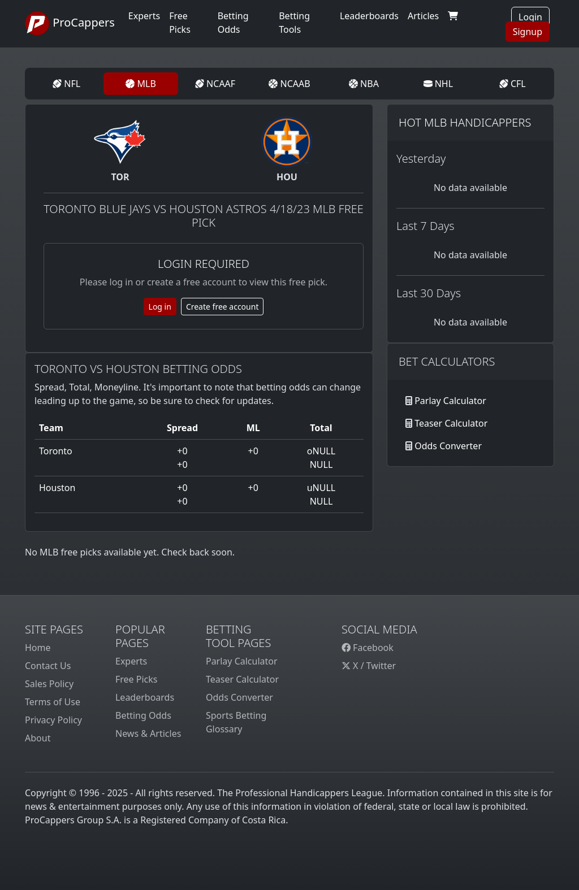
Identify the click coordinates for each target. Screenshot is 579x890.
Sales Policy (49, 684)
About (37, 738)
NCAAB (289, 83)
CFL (512, 83)
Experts (144, 16)
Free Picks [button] (180, 23)
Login (530, 17)
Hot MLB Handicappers (465, 122)
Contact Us (48, 665)
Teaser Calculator (450, 423)
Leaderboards (369, 16)
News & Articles (148, 733)
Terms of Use (52, 702)
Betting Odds (143, 715)
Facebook (368, 647)
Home (38, 647)
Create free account (222, 306)
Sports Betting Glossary (236, 722)
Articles (423, 16)
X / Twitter (369, 665)
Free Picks (136, 679)
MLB (140, 83)
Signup (527, 31)
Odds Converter (448, 446)
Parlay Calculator (450, 400)
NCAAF (215, 83)
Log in (160, 306)
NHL (438, 83)
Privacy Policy (53, 720)
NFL (66, 83)
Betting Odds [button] (233, 23)
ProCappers (70, 23)
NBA (364, 83)
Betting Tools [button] (294, 23)
